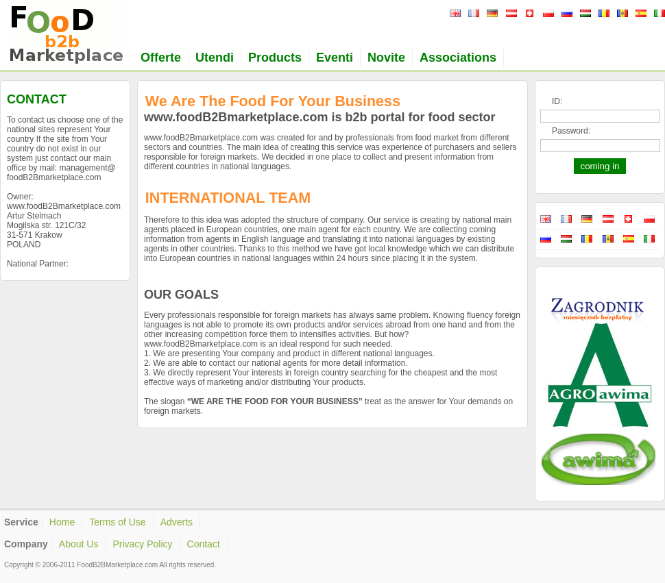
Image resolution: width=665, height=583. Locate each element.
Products (275, 57)
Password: (571, 131)
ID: (557, 101)
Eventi (334, 57)
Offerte (161, 57)
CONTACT (36, 99)
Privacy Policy (142, 543)
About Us (79, 543)
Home (62, 522)
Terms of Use (117, 522)
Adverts (176, 522)
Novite (386, 57)
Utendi (214, 57)
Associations (458, 57)
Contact (203, 543)
